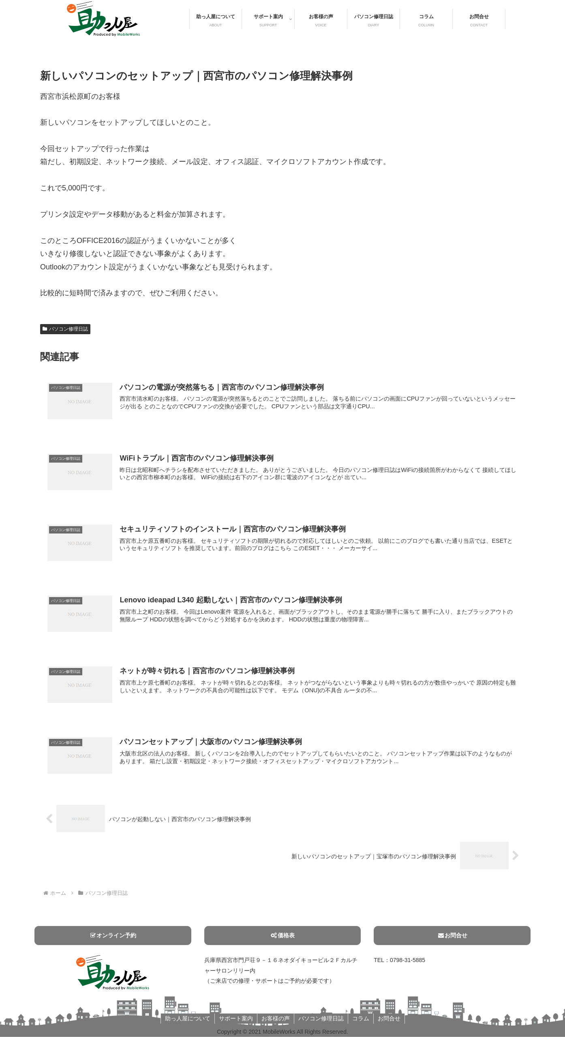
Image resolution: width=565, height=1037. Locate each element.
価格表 (282, 935)
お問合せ (452, 935)
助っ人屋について (187, 1018)
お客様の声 (275, 1018)
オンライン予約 (112, 935)
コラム (360, 1018)
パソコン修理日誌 (65, 329)
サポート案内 (236, 1018)
